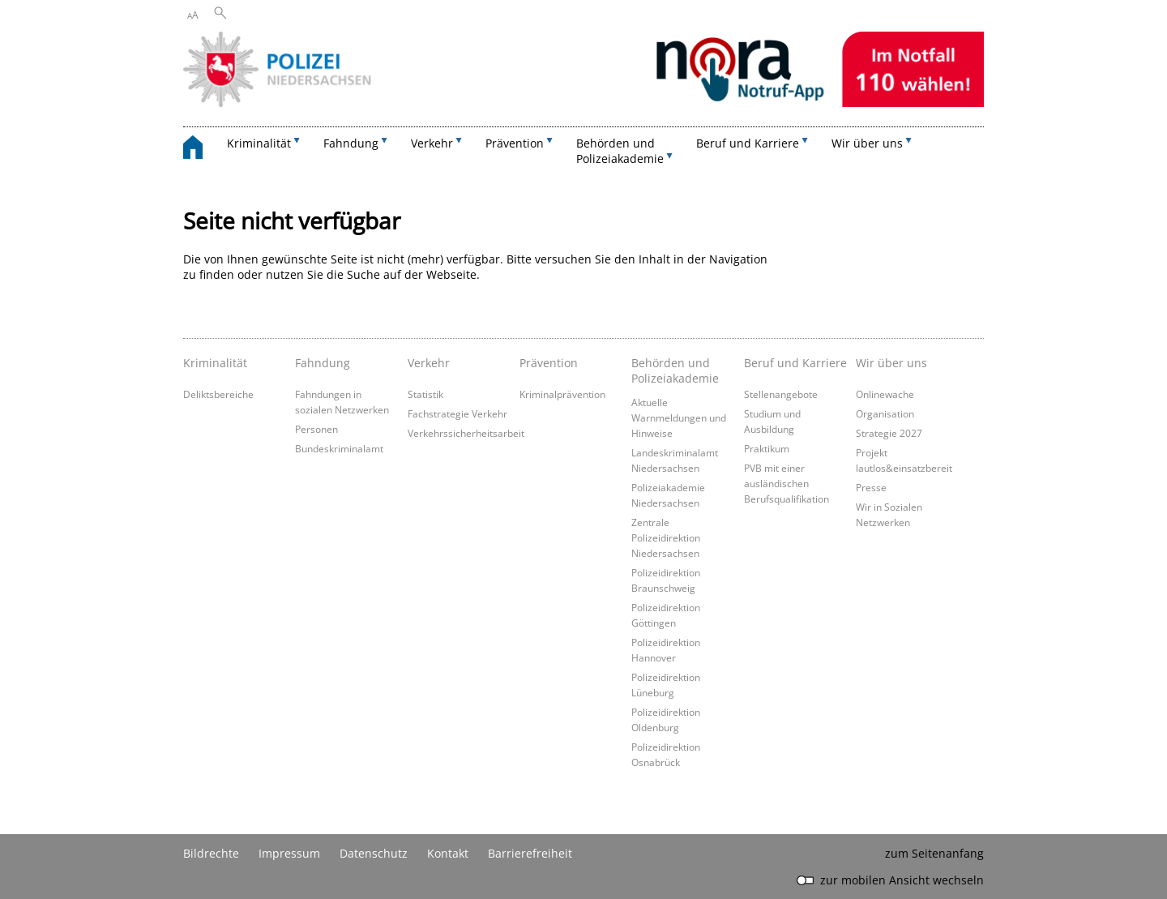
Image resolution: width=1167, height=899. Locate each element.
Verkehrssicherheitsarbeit (466, 432)
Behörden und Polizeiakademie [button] (620, 150)
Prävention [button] (514, 143)
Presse (871, 487)
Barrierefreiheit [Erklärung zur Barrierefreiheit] (530, 853)
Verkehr (429, 362)
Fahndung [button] (350, 143)
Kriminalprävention (562, 393)
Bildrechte (211, 853)
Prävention (548, 362)
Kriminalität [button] (259, 143)
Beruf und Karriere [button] (747, 143)
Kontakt (447, 853)
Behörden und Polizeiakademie (675, 370)
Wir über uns (891, 362)
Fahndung (322, 362)
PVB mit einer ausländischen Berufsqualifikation (786, 483)
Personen (316, 428)
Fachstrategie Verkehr (457, 413)
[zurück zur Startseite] (201, 149)
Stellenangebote (781, 393)
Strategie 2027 (889, 432)
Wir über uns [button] (867, 143)
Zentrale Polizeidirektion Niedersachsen (665, 537)
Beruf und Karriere (795, 362)
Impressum (289, 853)
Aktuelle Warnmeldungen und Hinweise (678, 417)
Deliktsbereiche (218, 393)
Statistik (425, 393)
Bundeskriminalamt (339, 448)
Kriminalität (215, 362)
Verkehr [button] (432, 143)
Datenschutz (374, 853)
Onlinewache (885, 393)
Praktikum (766, 448)
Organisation (885, 413)
